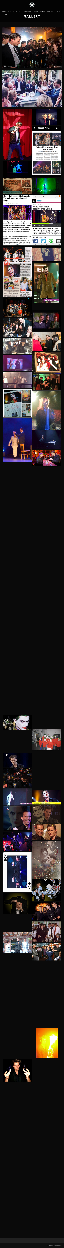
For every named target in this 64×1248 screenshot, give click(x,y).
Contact (58, 11)
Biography (17, 11)
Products (27, 11)
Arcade (50, 11)
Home (4, 11)
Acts (9, 11)
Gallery (43, 11)
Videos (35, 11)
